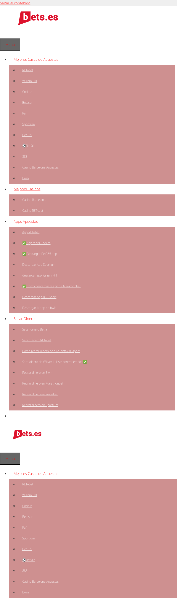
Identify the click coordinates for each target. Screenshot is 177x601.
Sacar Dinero (27, 318)
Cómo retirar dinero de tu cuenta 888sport (51, 351)
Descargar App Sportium (38, 264)
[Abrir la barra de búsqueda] (5, 32)
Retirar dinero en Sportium (40, 405)
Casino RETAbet (32, 210)
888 (24, 156)
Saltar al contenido (15, 3)
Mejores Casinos (29, 188)
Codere (27, 92)
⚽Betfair (28, 146)
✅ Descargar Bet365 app (39, 254)
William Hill (29, 81)
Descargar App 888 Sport (39, 297)
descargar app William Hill (39, 275)
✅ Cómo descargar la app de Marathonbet (51, 286)
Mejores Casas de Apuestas (38, 59)
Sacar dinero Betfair (35, 329)
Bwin (25, 178)
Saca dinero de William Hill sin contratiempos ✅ (54, 362)
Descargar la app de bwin (39, 308)
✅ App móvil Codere (36, 243)
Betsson (27, 102)
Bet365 (27, 135)
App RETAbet (30, 232)
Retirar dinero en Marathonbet (42, 383)
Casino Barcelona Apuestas (40, 167)
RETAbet (27, 70)
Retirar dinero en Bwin (37, 372)
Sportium (28, 124)
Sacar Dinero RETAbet (36, 340)
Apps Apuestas (28, 221)
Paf (24, 113)
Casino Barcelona (33, 200)
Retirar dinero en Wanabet (40, 394)
